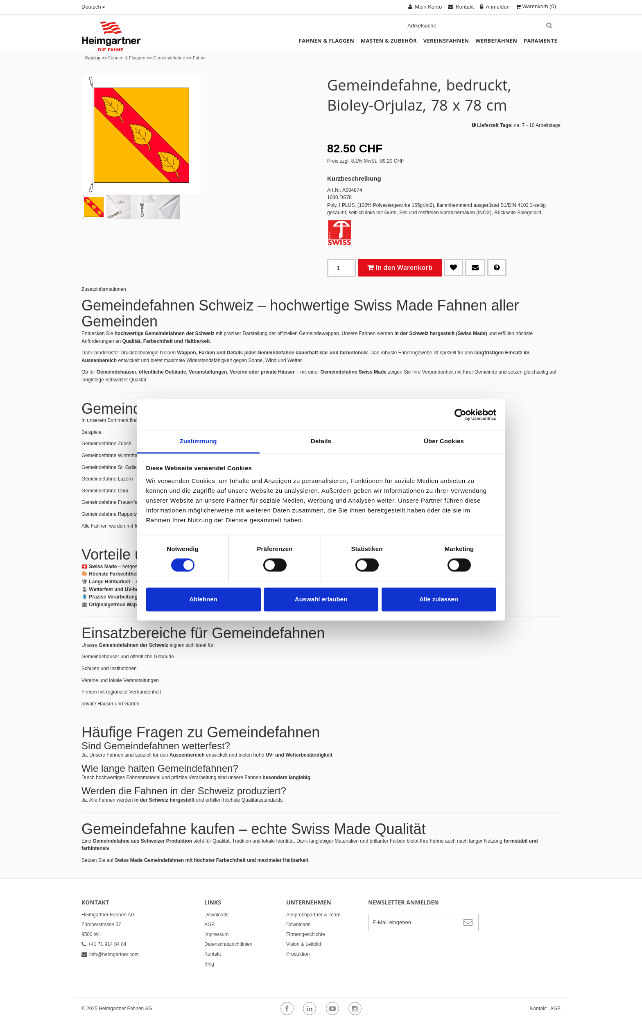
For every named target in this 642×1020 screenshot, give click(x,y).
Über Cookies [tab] (444, 440)
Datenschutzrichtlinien (228, 944)
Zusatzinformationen (103, 289)
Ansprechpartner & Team (313, 915)
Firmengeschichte (305, 934)
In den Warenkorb (403, 267)
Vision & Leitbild (303, 944)
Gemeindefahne (169, 57)
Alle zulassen (438, 599)
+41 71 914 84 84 (104, 944)
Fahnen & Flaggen (126, 57)
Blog (209, 964)
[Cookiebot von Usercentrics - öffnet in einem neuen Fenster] (460, 414)
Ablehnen (203, 599)
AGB (209, 924)
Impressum (216, 934)
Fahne (199, 57)
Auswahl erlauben (321, 599)
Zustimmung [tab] (198, 440)
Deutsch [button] (93, 7)
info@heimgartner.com (110, 954)
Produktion (298, 954)
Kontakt (212, 954)
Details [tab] (321, 440)
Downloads (216, 915)
